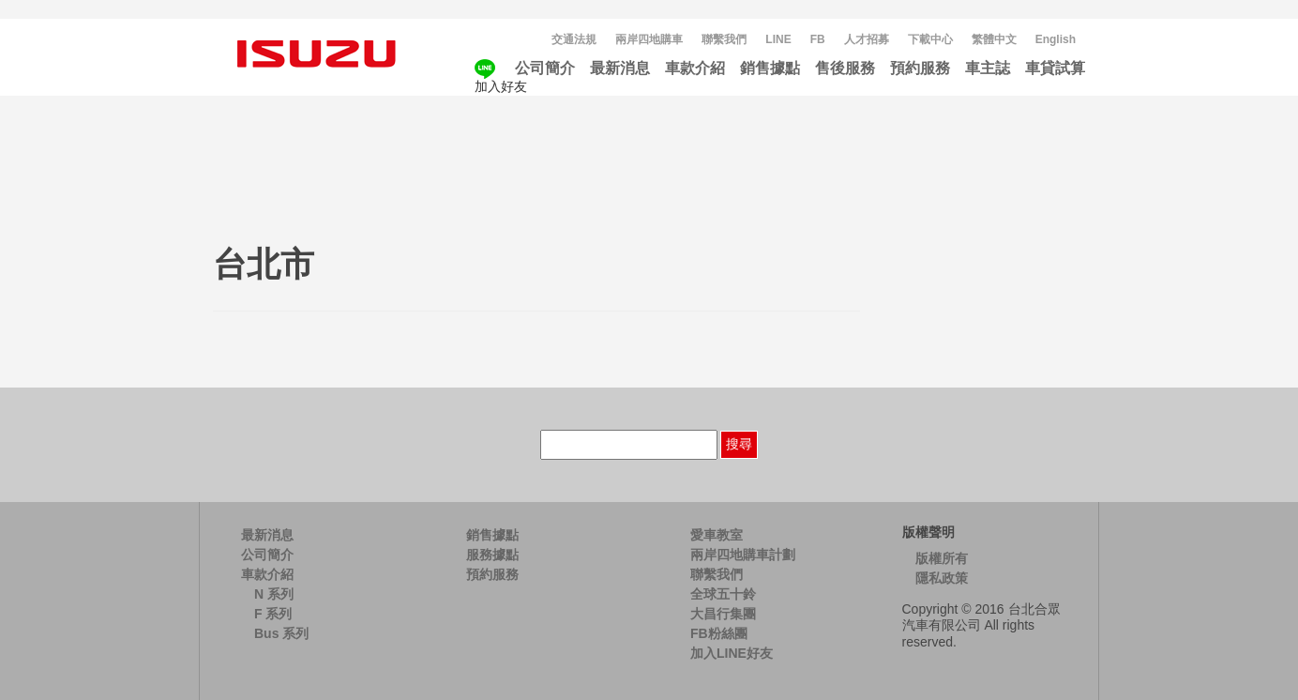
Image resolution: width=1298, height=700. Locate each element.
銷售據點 (770, 68)
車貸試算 (1055, 68)
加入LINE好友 (731, 653)
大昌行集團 (723, 613)
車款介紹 (695, 68)
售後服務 (845, 68)
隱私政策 (941, 578)
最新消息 (620, 68)
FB (817, 39)
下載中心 (930, 39)
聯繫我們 (724, 39)
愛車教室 (716, 534)
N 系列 (274, 593)
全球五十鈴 (723, 593)
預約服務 (920, 68)
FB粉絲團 (718, 633)
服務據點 (492, 554)
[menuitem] (994, 40)
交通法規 (573, 39)
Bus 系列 (281, 633)
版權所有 (941, 558)
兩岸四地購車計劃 (742, 554)
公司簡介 (545, 68)
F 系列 (273, 613)
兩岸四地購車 (649, 39)
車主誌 (987, 68)
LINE (778, 39)
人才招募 (866, 39)
